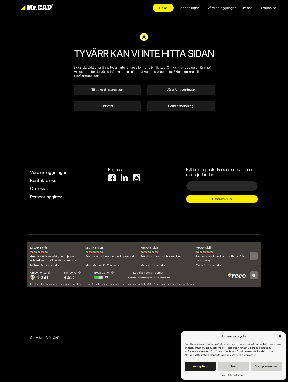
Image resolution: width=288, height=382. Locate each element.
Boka (163, 8)
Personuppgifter (46, 197)
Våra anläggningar (222, 8)
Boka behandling (180, 106)
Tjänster (107, 106)
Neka (233, 366)
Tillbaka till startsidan (107, 89)
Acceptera (200, 366)
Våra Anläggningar (181, 89)
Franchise (268, 8)
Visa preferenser (266, 366)
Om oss (246, 8)
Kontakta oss (43, 181)
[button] (280, 336)
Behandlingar (188, 8)
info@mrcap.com (86, 75)
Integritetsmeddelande (233, 375)
